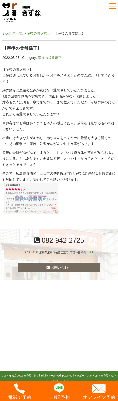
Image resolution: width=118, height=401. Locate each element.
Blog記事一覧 (12, 33)
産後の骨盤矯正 (38, 33)
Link (91, 252)
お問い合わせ (59, 267)
